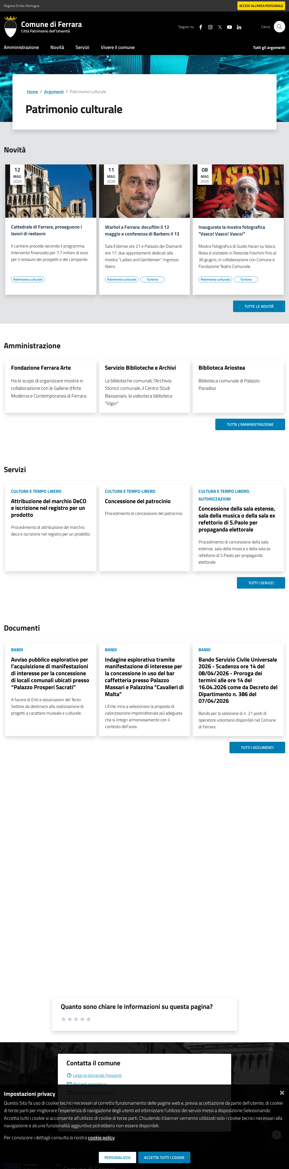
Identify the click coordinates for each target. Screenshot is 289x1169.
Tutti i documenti (257, 747)
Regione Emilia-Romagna (21, 5)
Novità (57, 47)
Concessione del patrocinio (138, 501)
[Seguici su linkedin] (237, 26)
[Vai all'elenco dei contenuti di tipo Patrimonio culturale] (28, 279)
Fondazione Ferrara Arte (41, 367)
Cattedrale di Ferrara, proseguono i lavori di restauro (46, 230)
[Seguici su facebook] (198, 26)
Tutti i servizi (261, 583)
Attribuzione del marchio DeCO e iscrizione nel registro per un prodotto (48, 508)
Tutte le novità (259, 306)
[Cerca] (279, 26)
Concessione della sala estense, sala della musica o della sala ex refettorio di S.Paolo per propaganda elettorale (237, 518)
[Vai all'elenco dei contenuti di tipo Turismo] (152, 279)
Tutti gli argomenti (269, 47)
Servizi (82, 47)
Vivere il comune (118, 47)
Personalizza (117, 1157)
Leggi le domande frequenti (94, 1075)
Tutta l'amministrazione (250, 424)
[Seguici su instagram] (208, 26)
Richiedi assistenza (86, 1084)
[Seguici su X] (218, 26)
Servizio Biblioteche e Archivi (140, 367)
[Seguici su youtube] (227, 26)
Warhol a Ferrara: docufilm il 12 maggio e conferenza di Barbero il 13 (142, 230)
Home (32, 91)
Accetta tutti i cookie (164, 1157)
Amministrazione (21, 47)
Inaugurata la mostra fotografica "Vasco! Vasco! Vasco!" (232, 230)
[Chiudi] (282, 1092)
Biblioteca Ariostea (222, 367)
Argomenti (54, 91)
